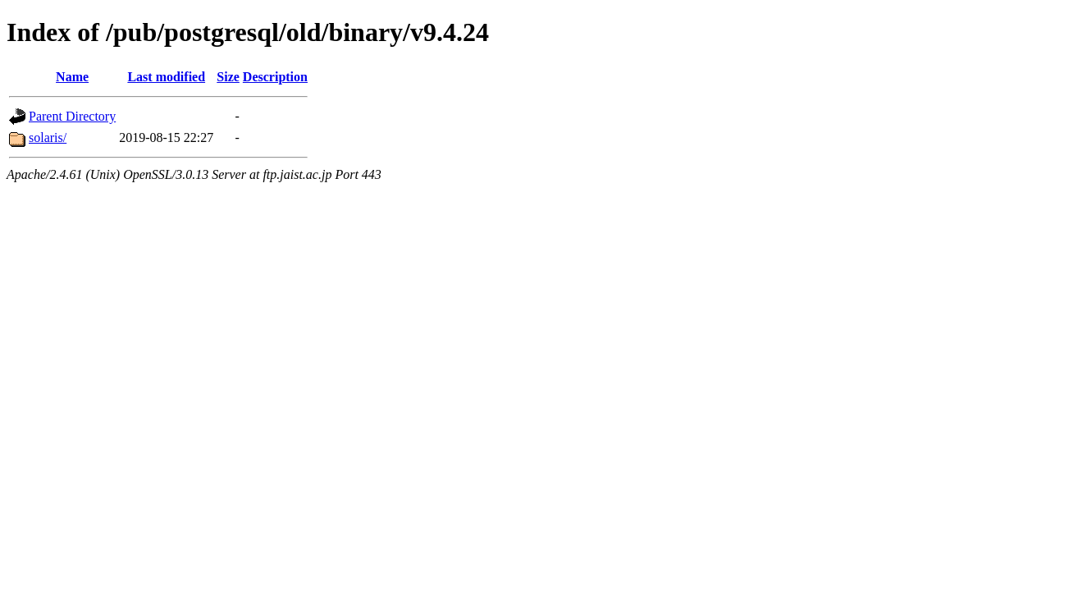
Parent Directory (72, 116)
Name (72, 77)
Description (275, 77)
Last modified (166, 77)
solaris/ (47, 137)
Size (228, 77)
